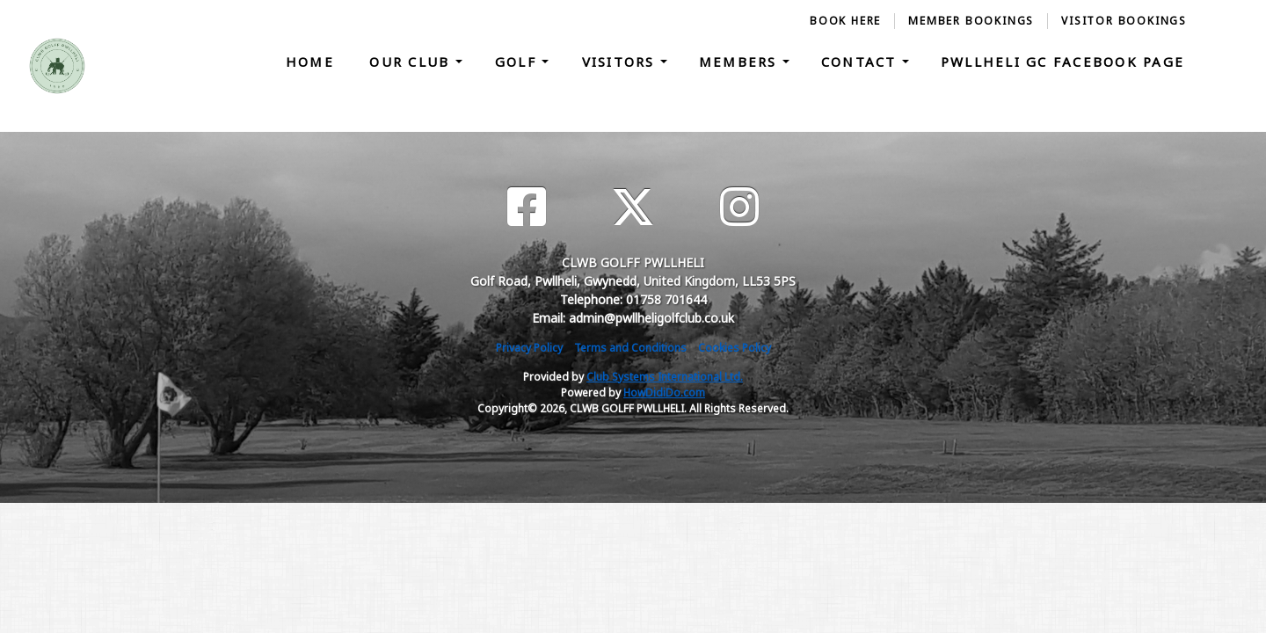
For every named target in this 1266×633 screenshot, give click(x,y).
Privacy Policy (529, 347)
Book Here (845, 20)
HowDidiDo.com (664, 392)
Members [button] (740, 61)
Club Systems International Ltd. (664, 376)
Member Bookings (971, 20)
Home (310, 61)
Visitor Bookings (1124, 20)
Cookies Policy (734, 347)
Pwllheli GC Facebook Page (1062, 61)
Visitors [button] (621, 61)
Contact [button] (861, 61)
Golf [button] (518, 61)
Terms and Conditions (630, 347)
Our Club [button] (412, 61)
